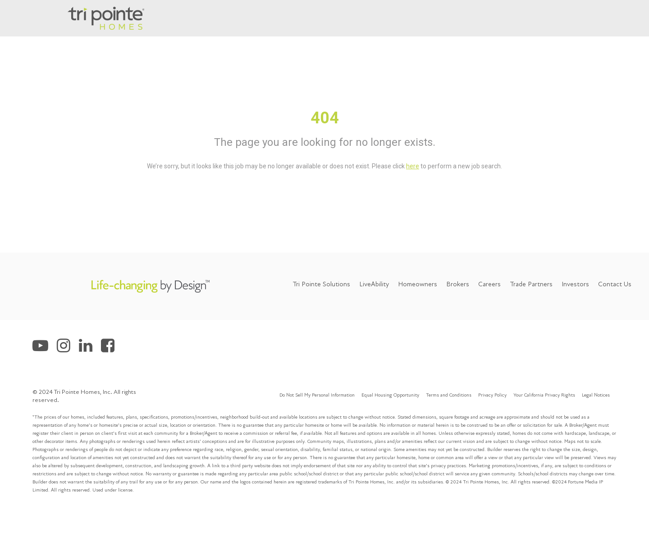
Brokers (457, 284)
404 (325, 117)
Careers (489, 284)
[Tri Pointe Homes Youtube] (44, 348)
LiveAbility (374, 284)
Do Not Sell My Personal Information (317, 395)
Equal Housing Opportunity (390, 395)
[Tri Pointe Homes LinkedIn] (90, 348)
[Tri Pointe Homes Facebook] (111, 348)
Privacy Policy (492, 395)
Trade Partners (531, 284)
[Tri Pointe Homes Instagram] (68, 348)
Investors (575, 284)
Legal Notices (596, 395)
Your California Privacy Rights (544, 395)
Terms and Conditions (448, 395)
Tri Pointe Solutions (321, 284)
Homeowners (417, 284)
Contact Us (614, 284)
